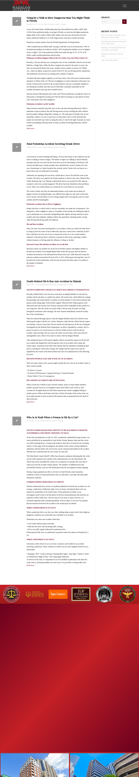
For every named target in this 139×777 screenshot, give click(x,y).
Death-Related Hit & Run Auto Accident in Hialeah (54, 281)
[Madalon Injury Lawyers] (21, 5)
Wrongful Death (61, 284)
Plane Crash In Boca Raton (109, 60)
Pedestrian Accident (53, 24)
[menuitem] (124, 5)
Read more (31, 128)
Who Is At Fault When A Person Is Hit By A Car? (52, 417)
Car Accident (43, 24)
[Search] (114, 21)
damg (64, 24)
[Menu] (124, 5)
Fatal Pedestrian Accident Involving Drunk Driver (53, 143)
